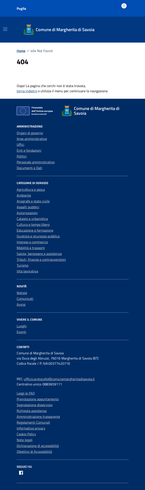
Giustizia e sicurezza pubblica (38, 236)
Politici (22, 156)
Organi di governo (30, 132)
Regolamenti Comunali (33, 422)
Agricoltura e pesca (31, 189)
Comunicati (25, 298)
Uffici (20, 144)
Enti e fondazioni (29, 150)
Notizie (22, 292)
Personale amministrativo (36, 162)
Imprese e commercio (32, 242)
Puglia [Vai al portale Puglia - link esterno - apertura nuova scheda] (21, 8)
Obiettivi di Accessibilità (34, 451)
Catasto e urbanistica (32, 218)
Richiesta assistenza (32, 410)
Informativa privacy (31, 428)
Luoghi (22, 326)
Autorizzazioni (27, 212)
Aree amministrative (32, 138)
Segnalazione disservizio (34, 404)
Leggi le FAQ (26, 393)
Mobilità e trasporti (31, 247)
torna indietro (27, 91)
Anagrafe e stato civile (33, 201)
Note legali (25, 439)
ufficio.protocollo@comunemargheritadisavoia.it (59, 379)
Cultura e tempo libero (33, 224)
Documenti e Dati (29, 167)
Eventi (21, 331)
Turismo (22, 265)
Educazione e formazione (35, 230)
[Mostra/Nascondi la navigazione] (5, 29)
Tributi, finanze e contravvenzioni (41, 259)
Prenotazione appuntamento (38, 399)
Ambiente (24, 195)
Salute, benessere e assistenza (39, 253)
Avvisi (21, 304)
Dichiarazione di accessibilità (38, 445)
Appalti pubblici (28, 207)
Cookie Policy (26, 434)
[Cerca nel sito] (124, 29)
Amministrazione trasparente (38, 416)
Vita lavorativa (27, 271)
